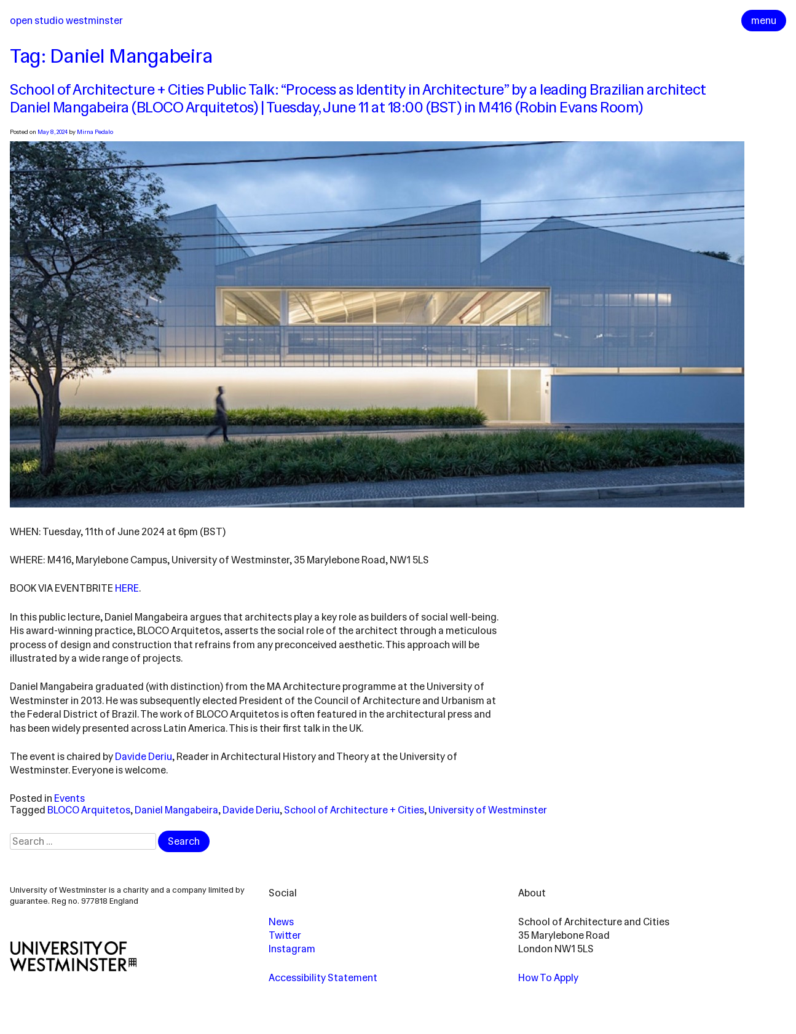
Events (69, 798)
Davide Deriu (143, 756)
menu (763, 20)
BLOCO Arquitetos (88, 810)
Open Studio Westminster (66, 20)
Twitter (285, 935)
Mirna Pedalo (95, 132)
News (281, 921)
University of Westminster (487, 810)
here (127, 588)
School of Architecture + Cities (354, 810)
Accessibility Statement (323, 977)
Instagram (292, 948)
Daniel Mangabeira (176, 810)
